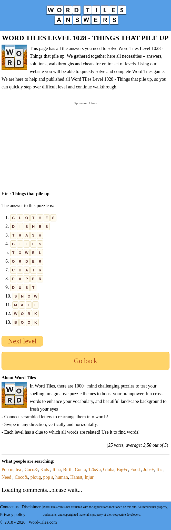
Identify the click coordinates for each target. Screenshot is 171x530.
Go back (85, 361)
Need (7, 477)
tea (19, 469)
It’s (160, 469)
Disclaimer (31, 506)
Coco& (31, 469)
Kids (45, 469)
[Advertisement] (85, 141)
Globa (108, 469)
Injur (89, 477)
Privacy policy (12, 514)
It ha (57, 469)
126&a (94, 469)
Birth (68, 469)
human (61, 477)
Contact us (9, 506)
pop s (48, 477)
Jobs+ (148, 469)
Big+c (122, 469)
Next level (22, 341)
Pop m (8, 469)
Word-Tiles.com (43, 522)
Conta (80, 469)
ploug (35, 477)
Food (135, 469)
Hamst (76, 477)
